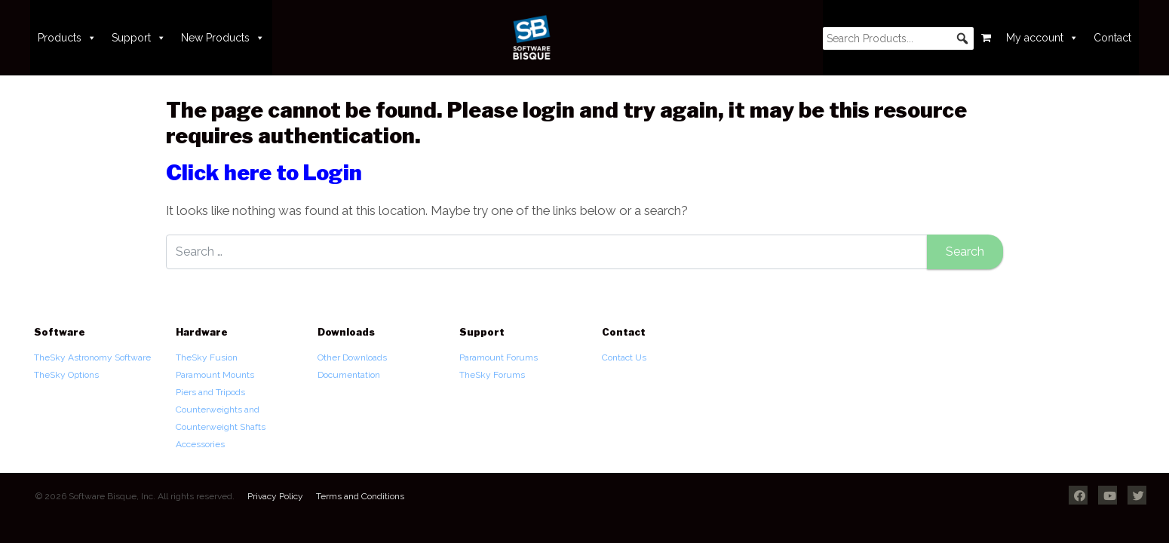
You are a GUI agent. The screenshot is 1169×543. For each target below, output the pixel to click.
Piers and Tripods (210, 392)
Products (67, 38)
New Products (223, 38)
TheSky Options (66, 375)
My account (1042, 38)
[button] (962, 38)
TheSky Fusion (207, 357)
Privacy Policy (275, 496)
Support (139, 38)
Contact (1112, 38)
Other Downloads (352, 357)
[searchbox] (898, 38)
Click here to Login (264, 173)
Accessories (200, 444)
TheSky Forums (492, 375)
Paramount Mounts (215, 375)
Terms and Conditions (360, 496)
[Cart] (986, 37)
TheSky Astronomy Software (92, 357)
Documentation (349, 375)
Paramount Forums (498, 357)
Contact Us (624, 357)
